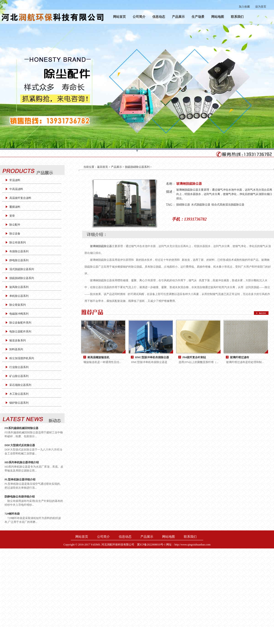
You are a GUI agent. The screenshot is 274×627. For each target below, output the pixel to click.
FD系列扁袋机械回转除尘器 (21, 428)
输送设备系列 (17, 340)
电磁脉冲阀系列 (19, 313)
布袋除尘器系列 (19, 251)
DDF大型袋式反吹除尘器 (20, 445)
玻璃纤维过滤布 (239, 357)
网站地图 (217, 16)
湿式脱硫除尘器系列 (21, 269)
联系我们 (237, 16)
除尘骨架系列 (17, 304)
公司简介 (139, 16)
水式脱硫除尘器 (200, 204)
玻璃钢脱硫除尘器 (101, 246)
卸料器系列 (16, 349)
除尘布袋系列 (17, 242)
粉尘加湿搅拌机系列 (21, 358)
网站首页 (119, 16)
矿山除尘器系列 (19, 376)
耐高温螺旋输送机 (98, 357)
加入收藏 (244, 6)
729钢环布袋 (12, 513)
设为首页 (260, 6)
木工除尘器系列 (19, 393)
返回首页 (102, 167)
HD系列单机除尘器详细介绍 (22, 462)
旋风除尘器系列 (19, 287)
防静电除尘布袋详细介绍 (20, 496)
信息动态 (158, 16)
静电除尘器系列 (19, 260)
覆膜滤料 (14, 206)
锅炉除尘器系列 (19, 402)
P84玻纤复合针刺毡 (194, 357)
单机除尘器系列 (19, 296)
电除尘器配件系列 (20, 331)
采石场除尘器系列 (20, 385)
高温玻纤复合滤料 (20, 198)
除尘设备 (14, 233)
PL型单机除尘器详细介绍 (20, 479)
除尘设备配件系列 (20, 322)
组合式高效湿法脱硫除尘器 (227, 204)
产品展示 (178, 16)
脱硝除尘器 (183, 204)
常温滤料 (14, 180)
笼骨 (12, 215)
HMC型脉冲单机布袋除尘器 (152, 357)
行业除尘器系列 (19, 367)
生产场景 (198, 16)
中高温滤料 (16, 189)
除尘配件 (14, 224)
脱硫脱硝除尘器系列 (21, 278)
